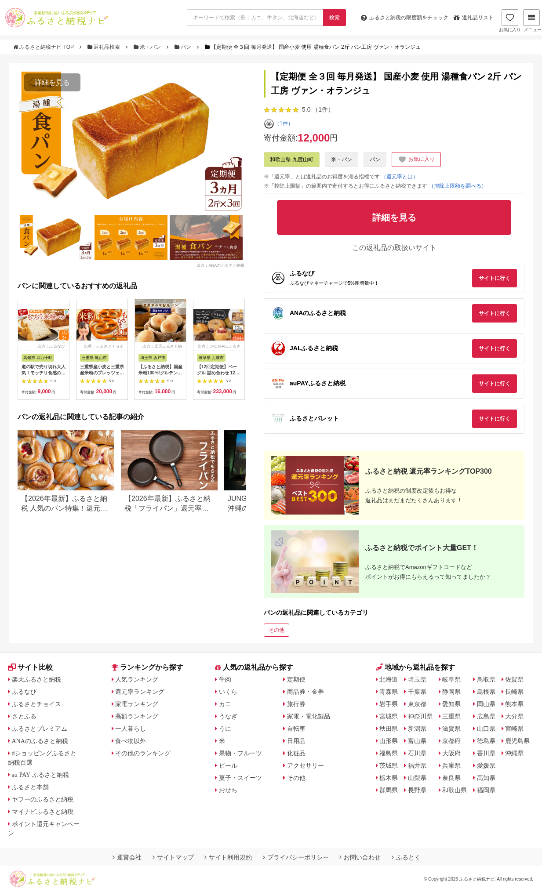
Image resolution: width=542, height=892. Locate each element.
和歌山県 (454, 790)
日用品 (296, 741)
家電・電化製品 (308, 716)
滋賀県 (451, 728)
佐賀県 (514, 679)
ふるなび (24, 692)
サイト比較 (30, 667)
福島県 (388, 753)
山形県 (388, 741)
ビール (228, 765)
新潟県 (417, 728)
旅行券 (296, 704)
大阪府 (451, 753)
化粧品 (296, 753)
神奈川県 (420, 716)
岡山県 (486, 704)
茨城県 (388, 765)
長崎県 (514, 692)
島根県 (486, 692)
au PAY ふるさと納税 (40, 775)
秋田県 (388, 728)
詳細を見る (52, 82)
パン (184, 47)
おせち (228, 790)
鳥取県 (486, 679)
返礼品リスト (474, 17)
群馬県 (388, 790)
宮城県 (388, 716)
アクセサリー (305, 765)
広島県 (486, 716)
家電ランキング (136, 704)
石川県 (417, 753)
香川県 (486, 753)
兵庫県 (451, 765)
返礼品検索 (104, 47)
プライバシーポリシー (296, 857)
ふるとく (406, 857)
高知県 (486, 778)
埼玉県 (417, 679)
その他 (276, 630)
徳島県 (486, 741)
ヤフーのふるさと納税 (42, 799)
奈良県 (451, 778)
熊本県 (514, 704)
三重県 (451, 716)
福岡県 (486, 790)
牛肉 (225, 679)
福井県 (417, 765)
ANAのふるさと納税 (40, 741)
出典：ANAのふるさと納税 (220, 265)
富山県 (417, 741)
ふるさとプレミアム (39, 728)
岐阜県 (451, 679)
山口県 (486, 728)
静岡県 (451, 692)
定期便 (296, 679)
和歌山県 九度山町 (291, 159)
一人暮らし (130, 728)
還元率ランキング (139, 692)
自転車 (296, 728)
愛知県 (451, 704)
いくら (228, 692)
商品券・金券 (305, 692)
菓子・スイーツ (240, 778)
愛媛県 (486, 765)
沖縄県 (514, 753)
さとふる (24, 716)
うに (225, 728)
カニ (225, 704)
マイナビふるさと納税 (42, 812)
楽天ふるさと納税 (36, 679)
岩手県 (388, 704)
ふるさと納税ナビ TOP (44, 47)
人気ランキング (136, 679)
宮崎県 (514, 728)
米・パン (148, 47)
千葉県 (417, 692)
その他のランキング (143, 753)
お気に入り (510, 20)
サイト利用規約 (228, 857)
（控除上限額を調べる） (458, 186)
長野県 (417, 790)
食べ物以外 (130, 741)
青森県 (388, 692)
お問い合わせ (360, 857)
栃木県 (388, 778)
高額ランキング (136, 716)
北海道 (388, 679)
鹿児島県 (517, 741)
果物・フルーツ (240, 753)
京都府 (451, 741)
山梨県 (417, 778)
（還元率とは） (399, 177)
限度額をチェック (404, 17)
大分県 (514, 716)
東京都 (417, 704)
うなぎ (228, 716)
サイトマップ (173, 857)
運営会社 (127, 857)
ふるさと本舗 (30, 787)
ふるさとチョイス (36, 704)
